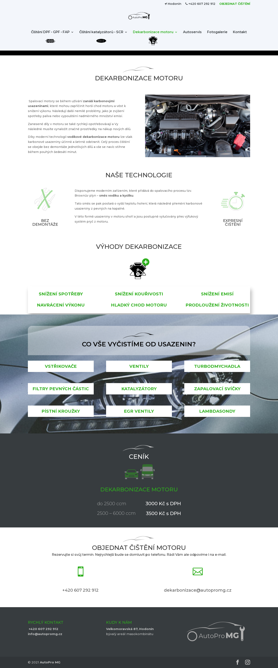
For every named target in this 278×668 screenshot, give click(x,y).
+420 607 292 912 (200, 4)
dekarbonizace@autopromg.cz (197, 590)
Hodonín (173, 4)
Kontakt (240, 37)
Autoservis (192, 37)
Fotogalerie (217, 37)
